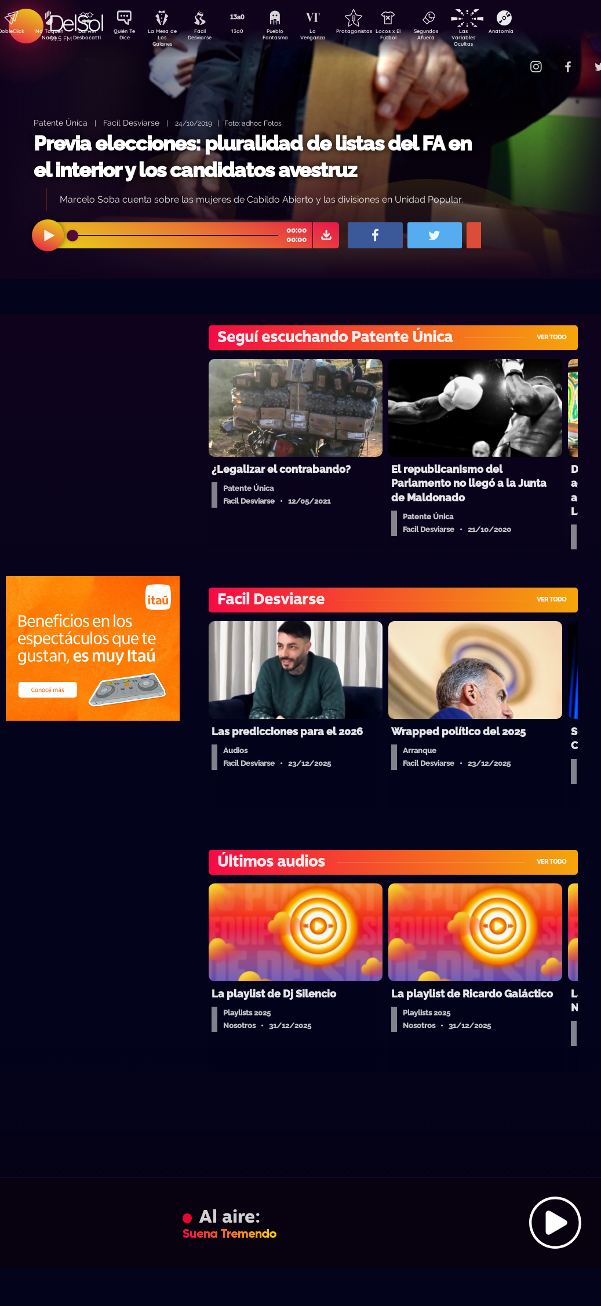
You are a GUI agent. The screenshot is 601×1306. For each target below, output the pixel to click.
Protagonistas (372, 32)
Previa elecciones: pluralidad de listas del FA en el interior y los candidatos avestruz (252, 156)
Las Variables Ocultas (494, 37)
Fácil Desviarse (210, 36)
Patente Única (61, 122)
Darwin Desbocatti (88, 36)
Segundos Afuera (453, 36)
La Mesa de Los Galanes (169, 37)
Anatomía (535, 32)
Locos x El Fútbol (413, 36)
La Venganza (332, 36)
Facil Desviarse (131, 122)
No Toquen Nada (47, 36)
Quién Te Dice (129, 36)
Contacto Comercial (511, 59)
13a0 (250, 32)
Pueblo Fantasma (291, 36)
